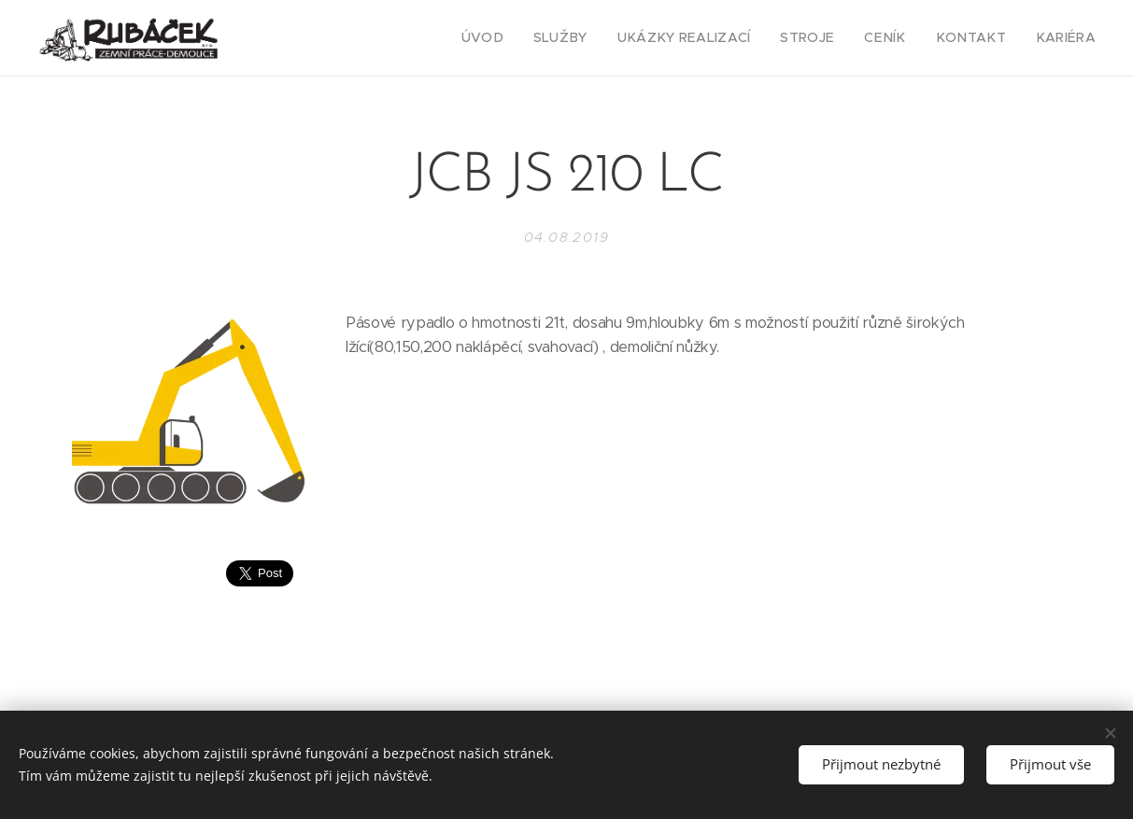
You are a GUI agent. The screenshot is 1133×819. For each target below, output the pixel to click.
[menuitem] (528, 38)
